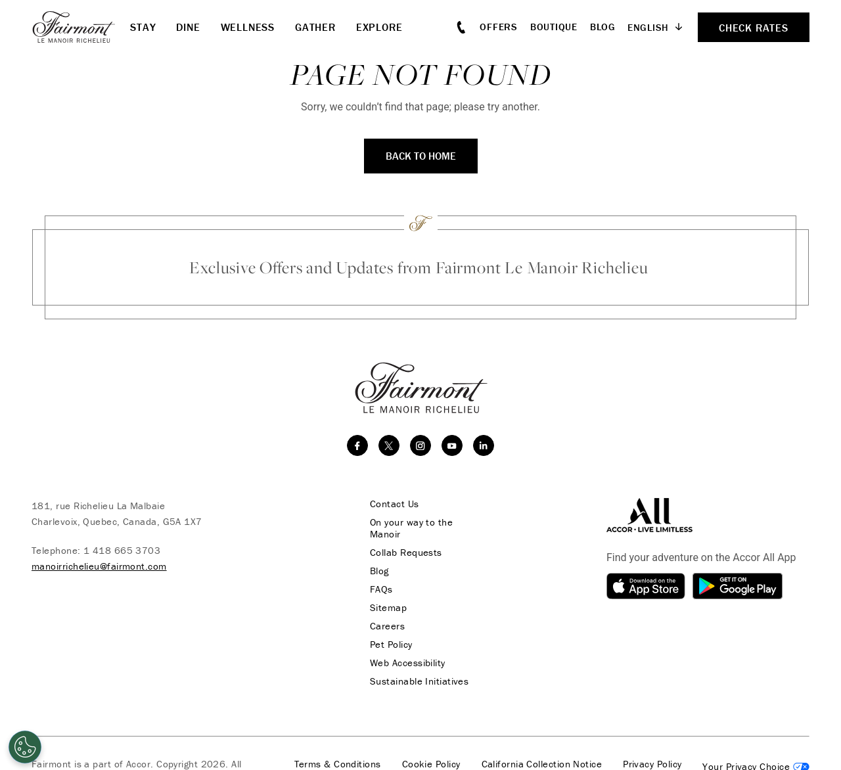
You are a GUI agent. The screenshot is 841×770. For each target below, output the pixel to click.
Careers (387, 626)
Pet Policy (391, 644)
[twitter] (388, 445)
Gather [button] (315, 27)
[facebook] (357, 445)
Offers (499, 26)
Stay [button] (143, 27)
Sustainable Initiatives (419, 681)
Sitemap (388, 608)
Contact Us (394, 504)
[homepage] (81, 27)
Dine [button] (188, 27)
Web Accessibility (407, 663)
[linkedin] (483, 445)
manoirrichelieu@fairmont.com (99, 566)
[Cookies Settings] (25, 747)
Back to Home (421, 155)
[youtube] (452, 445)
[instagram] (420, 445)
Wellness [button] (248, 27)
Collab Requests (406, 552)
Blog (603, 26)
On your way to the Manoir (411, 528)
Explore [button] (379, 27)
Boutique (554, 26)
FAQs (381, 589)
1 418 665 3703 (121, 550)
